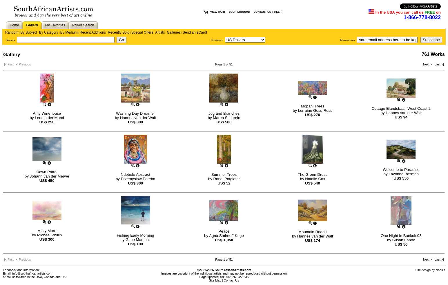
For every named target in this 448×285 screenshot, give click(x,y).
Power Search (83, 25)
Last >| (438, 64)
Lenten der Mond (49, 118)
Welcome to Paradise (401, 169)
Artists (160, 32)
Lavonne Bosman (404, 174)
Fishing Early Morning (135, 235)
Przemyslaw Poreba (138, 179)
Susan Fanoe (403, 240)
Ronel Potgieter (226, 179)
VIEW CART (217, 11)
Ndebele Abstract (135, 174)
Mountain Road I (312, 232)
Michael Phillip (49, 235)
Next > (428, 64)
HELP (278, 11)
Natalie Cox (315, 179)
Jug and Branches (224, 113)
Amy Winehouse (47, 113)
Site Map (215, 280)
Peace (224, 231)
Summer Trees (224, 174)
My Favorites (55, 25)
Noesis (440, 270)
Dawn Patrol (46, 172)
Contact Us (231, 280)
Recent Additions (93, 32)
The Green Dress (312, 174)
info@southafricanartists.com (32, 273)
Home (14, 25)
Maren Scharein (226, 118)
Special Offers (142, 32)
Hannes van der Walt (138, 118)
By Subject (28, 32)
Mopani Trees (312, 106)
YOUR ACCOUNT (239, 11)
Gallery (32, 25)
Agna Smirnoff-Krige (226, 235)
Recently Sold (118, 32)
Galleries (174, 32)
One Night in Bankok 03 (401, 235)
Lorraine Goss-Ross (315, 110)
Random (11, 32)
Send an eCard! (195, 32)
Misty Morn (46, 231)
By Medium (69, 32)
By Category (48, 32)
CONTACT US (262, 11)
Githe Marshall (138, 239)
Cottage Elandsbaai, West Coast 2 (401, 108)
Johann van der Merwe (49, 176)
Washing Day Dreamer (135, 113)
